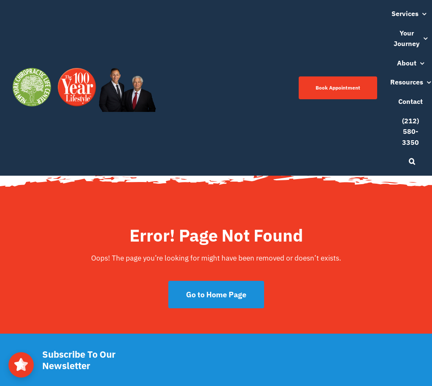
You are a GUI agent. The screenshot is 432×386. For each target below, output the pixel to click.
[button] (412, 161)
